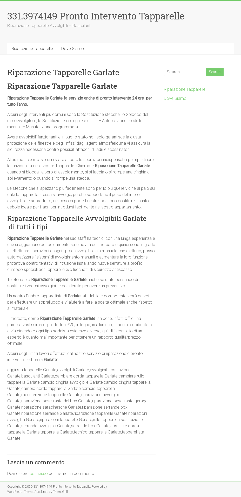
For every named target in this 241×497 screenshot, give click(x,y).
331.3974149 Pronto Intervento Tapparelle (95, 16)
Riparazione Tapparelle (32, 48)
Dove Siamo (72, 48)
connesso (39, 473)
